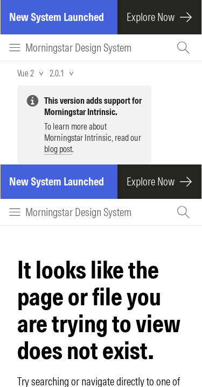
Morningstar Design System (78, 47)
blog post (58, 149)
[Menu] (15, 47)
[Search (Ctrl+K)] (184, 47)
